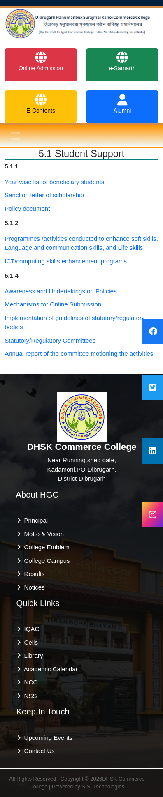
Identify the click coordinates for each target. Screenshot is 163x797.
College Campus (45, 560)
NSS (29, 695)
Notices (32, 587)
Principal (34, 520)
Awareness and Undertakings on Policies (60, 291)
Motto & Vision (42, 533)
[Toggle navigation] (15, 136)
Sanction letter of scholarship (44, 194)
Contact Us (38, 750)
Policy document (27, 208)
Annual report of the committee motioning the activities (79, 353)
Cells (29, 642)
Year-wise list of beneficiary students (54, 181)
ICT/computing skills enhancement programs (66, 261)
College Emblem (45, 547)
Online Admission (41, 61)
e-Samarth (122, 61)
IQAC (30, 628)
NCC (29, 682)
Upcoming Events (46, 737)
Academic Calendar (49, 669)
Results (32, 573)
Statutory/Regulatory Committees (50, 340)
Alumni (122, 104)
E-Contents (40, 104)
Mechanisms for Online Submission (53, 304)
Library (32, 655)
